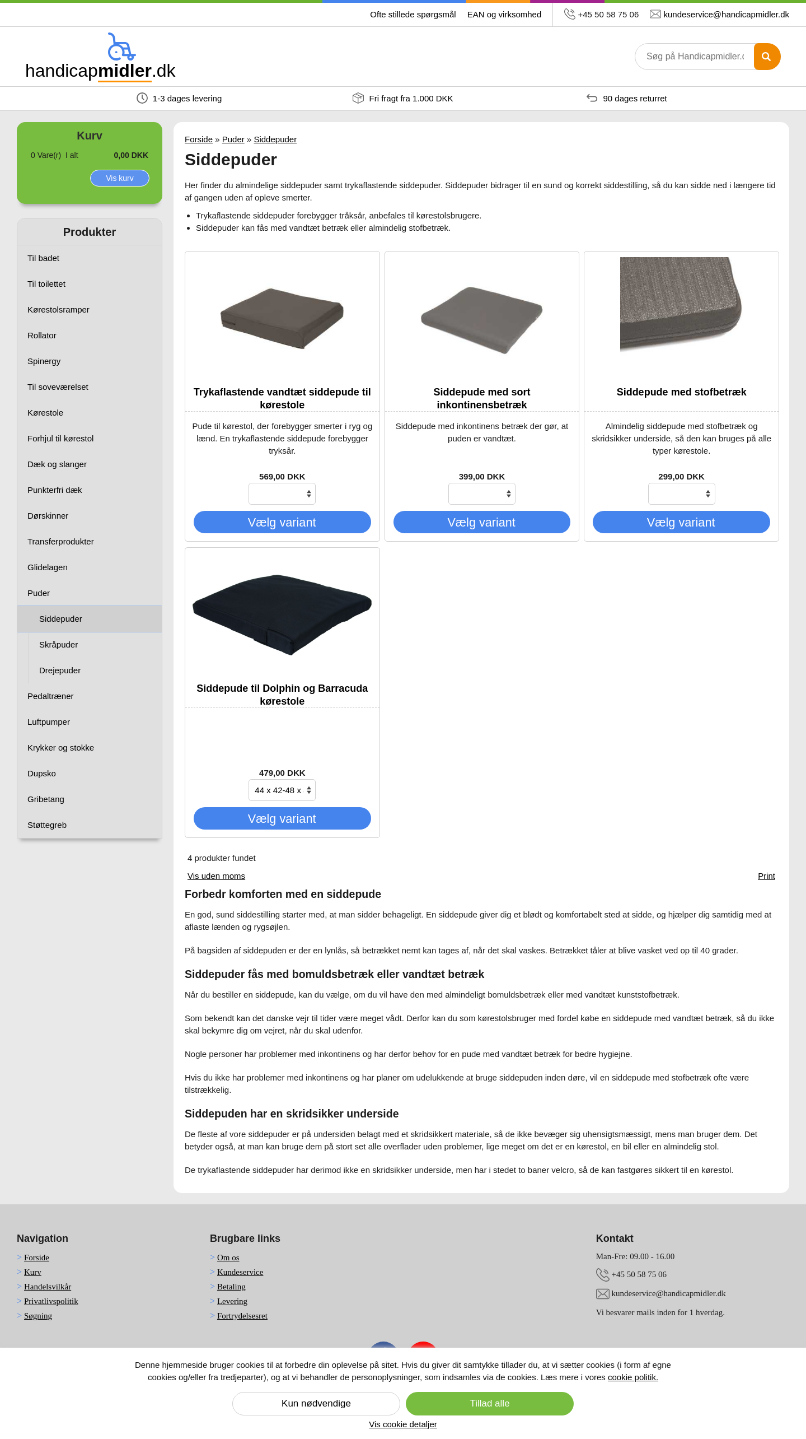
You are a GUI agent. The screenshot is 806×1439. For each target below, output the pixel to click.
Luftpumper (48, 722)
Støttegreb (47, 825)
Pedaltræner (50, 696)
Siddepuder (60, 618)
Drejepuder (60, 670)
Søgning (38, 1315)
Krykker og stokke (60, 747)
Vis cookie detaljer (403, 1424)
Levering (232, 1301)
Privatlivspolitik (51, 1301)
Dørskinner (47, 515)
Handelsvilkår (47, 1286)
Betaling (231, 1286)
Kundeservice (240, 1272)
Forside (199, 139)
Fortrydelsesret (242, 1315)
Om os (228, 1257)
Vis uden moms (216, 876)
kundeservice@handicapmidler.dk (726, 14)
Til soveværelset (57, 387)
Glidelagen (47, 567)
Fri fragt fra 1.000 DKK (403, 98)
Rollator (42, 335)
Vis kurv (120, 178)
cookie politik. (633, 1377)
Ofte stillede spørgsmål (413, 14)
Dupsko (41, 773)
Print (766, 876)
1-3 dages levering (179, 98)
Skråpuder (58, 644)
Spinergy (43, 361)
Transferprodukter (60, 541)
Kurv (32, 1272)
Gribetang (45, 799)
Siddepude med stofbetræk (682, 392)
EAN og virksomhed (504, 14)
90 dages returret (627, 98)
